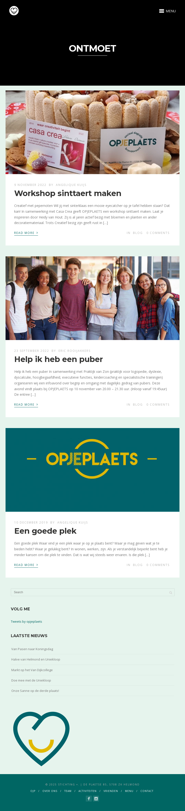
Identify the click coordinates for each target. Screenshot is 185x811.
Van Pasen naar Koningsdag (32, 649)
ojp (32, 791)
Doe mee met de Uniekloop (31, 680)
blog (138, 233)
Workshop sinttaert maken (67, 193)
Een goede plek (45, 531)
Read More (26, 232)
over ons (49, 791)
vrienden (111, 791)
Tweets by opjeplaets (26, 621)
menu (129, 791)
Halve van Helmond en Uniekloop (35, 659)
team (68, 791)
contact (146, 791)
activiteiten (88, 791)
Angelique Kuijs (71, 185)
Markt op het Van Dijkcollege (32, 670)
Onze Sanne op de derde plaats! (35, 690)
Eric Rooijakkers (75, 351)
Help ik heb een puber (58, 359)
